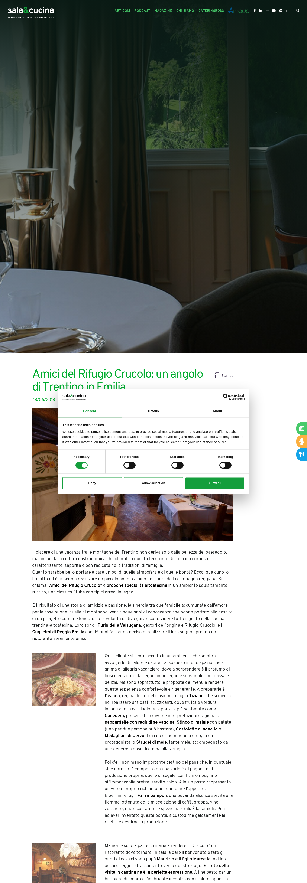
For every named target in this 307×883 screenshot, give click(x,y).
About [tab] (217, 411)
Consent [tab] (89, 411)
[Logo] (30, 11)
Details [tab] (153, 411)
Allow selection (153, 483)
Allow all (214, 483)
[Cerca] (298, 11)
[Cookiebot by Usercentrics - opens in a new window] (226, 397)
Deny (92, 483)
